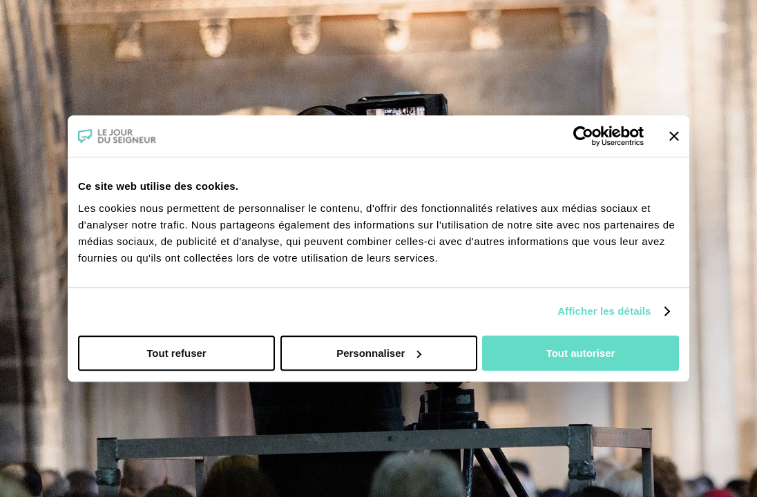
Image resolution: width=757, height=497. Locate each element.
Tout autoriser (580, 353)
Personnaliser (378, 353)
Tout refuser (176, 353)
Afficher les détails (604, 311)
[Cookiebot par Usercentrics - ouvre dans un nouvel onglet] (583, 136)
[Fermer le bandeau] (674, 136)
